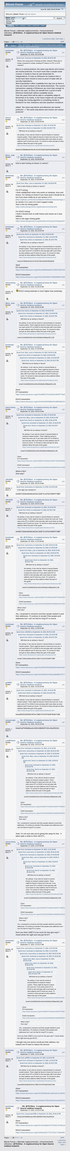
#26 (63, 285)
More (43, 25)
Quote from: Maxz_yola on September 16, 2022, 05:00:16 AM (36, 352)
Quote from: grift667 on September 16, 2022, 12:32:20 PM (35, 1058)
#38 (63, 943)
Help (17, 25)
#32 (63, 539)
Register (36, 25)
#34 (63, 685)
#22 (63, 120)
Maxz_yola (10, 155)
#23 (63, 157)
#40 (63, 1108)
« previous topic (48, 39)
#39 (63, 1052)
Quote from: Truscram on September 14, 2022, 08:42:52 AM (36, 58)
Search (23, 25)
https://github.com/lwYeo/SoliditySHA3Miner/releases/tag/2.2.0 (41, 200)
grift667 (8, 683)
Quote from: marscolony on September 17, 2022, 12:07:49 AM (37, 948)
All (21, 42)
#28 (63, 347)
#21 (63, 52)
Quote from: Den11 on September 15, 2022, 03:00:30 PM (35, 234)
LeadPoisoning (11, 740)
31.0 (13, 21)
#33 (63, 626)
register (33, 14)
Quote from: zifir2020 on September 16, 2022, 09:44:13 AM (36, 632)
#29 (63, 409)
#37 (63, 844)
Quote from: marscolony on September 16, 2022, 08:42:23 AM (37, 545)
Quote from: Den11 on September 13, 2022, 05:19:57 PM (36, 128)
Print (62, 41)
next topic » (60, 39)
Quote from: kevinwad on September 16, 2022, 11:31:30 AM (36, 748)
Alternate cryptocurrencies (27, 31)
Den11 (8, 118)
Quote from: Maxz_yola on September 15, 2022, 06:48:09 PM (36, 183)
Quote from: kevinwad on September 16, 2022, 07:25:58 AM (36, 415)
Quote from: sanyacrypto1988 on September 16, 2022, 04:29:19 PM (39, 1114)
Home (10, 25)
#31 (63, 502)
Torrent (8, 23)
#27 (63, 305)
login (26, 14)
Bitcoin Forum (9, 31)
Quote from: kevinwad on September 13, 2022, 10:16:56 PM (36, 125)
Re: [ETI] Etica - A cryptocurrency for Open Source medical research (38, 51)
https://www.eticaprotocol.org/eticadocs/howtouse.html (35, 145)
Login (29, 25)
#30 (63, 481)
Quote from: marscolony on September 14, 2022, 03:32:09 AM (37, 487)
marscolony (10, 283)
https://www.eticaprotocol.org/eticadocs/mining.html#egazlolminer (42, 221)
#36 (63, 743)
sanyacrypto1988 (12, 720)
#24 (63, 178)
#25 (63, 229)
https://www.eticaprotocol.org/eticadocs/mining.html (36, 207)
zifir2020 (9, 479)
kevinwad (9, 50)
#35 (63, 722)
